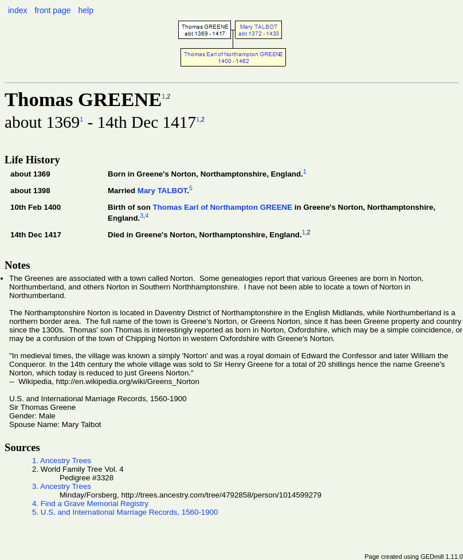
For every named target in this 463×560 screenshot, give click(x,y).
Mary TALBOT (162, 190)
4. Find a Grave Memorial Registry (90, 503)
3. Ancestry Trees (61, 486)
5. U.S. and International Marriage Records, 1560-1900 (125, 512)
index (17, 10)
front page (52, 10)
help (85, 10)
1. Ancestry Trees (61, 460)
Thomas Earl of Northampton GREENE (222, 207)
